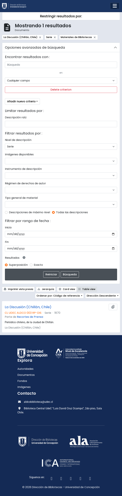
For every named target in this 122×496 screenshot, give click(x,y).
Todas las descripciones (72, 212)
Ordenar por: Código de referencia (58, 295)
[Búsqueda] (61, 65)
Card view (66, 289)
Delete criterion (61, 90)
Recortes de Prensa (30, 317)
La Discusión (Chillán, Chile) (28, 307)
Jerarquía (46, 289)
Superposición (18, 265)
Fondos (22, 381)
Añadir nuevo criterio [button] (21, 101)
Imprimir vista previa (18, 289)
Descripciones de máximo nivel (29, 212)
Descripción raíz (16, 117)
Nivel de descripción (18, 140)
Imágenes (24, 387)
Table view (87, 289)
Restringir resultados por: (61, 16)
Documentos (26, 375)
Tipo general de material (21, 198)
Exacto (38, 265)
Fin (7, 242)
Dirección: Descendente (101, 295)
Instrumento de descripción (23, 169)
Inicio (8, 227)
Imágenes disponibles (19, 154)
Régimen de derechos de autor (25, 183)
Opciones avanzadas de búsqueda (35, 47)
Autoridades (25, 369)
